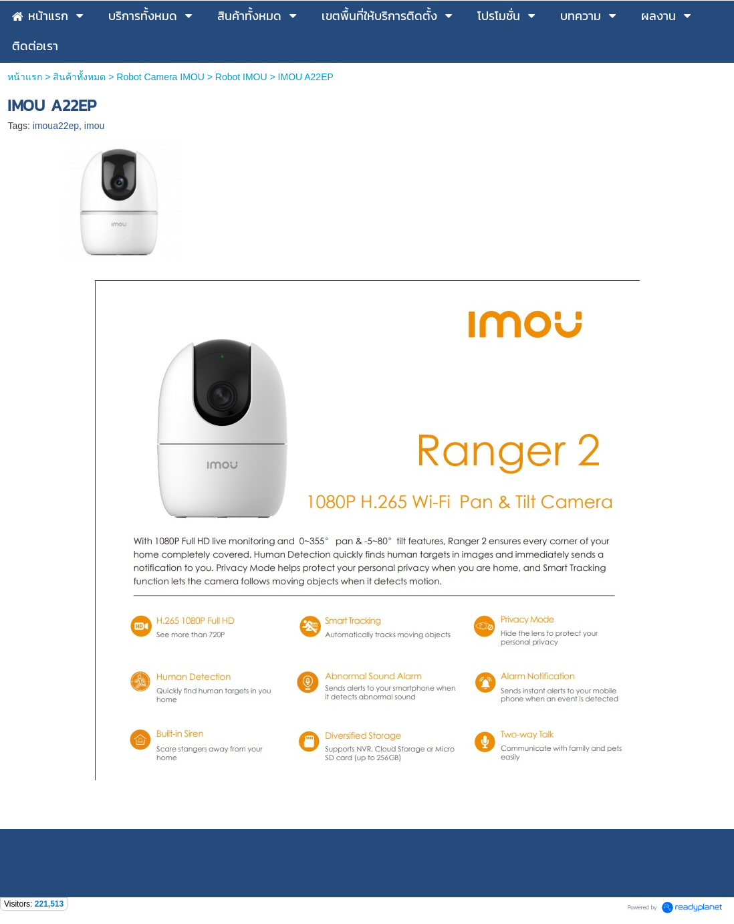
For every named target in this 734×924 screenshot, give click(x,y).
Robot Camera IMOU (160, 77)
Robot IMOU (241, 77)
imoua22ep (56, 125)
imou (94, 125)
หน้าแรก (24, 77)
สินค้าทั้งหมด (79, 77)
